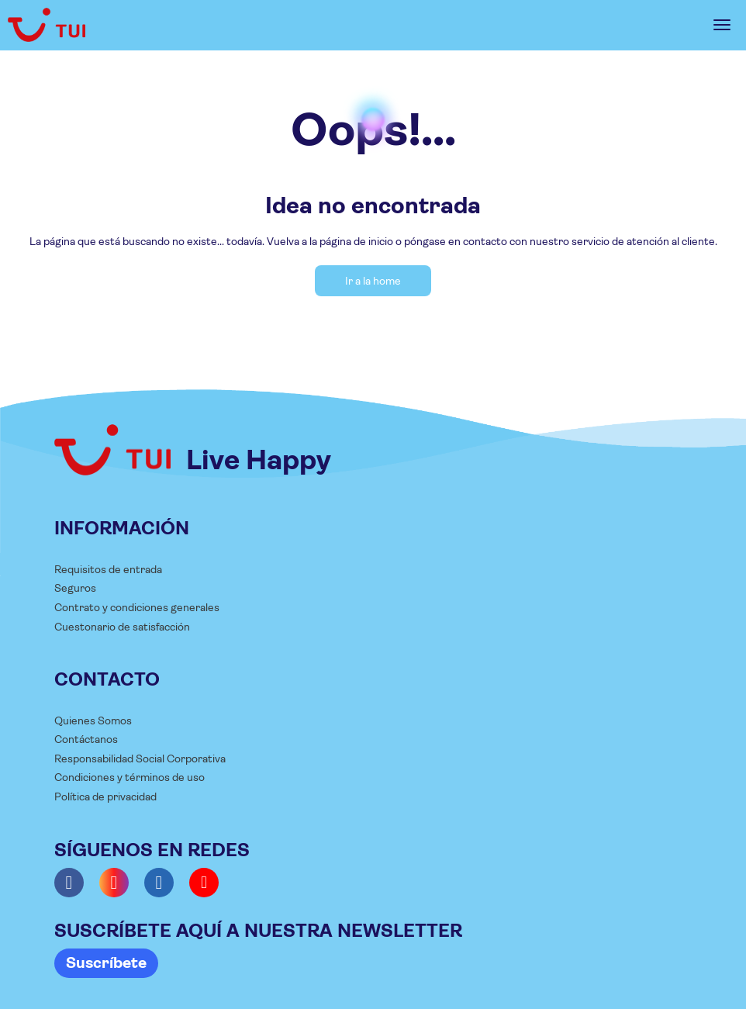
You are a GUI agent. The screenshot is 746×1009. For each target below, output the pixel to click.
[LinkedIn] (159, 882)
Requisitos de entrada (108, 569)
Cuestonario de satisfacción (122, 626)
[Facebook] (69, 882)
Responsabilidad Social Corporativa (140, 758)
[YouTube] (204, 882)
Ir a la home (373, 281)
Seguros (75, 588)
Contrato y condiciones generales (136, 607)
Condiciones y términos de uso (129, 777)
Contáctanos (86, 739)
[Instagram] (114, 882)
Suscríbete (106, 963)
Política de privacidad (105, 796)
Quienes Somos (93, 720)
